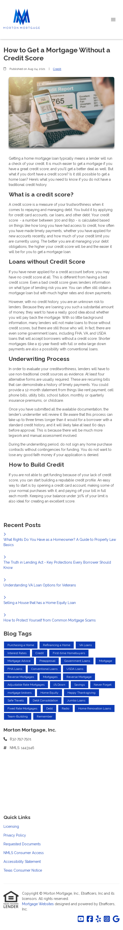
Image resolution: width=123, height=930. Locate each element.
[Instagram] (107, 919)
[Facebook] (90, 919)
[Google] (116, 919)
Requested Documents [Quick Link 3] (22, 844)
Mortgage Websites (38, 904)
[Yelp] (98, 919)
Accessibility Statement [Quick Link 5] (22, 862)
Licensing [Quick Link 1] (11, 826)
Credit (57, 69)
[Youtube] (81, 919)
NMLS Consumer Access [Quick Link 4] (24, 853)
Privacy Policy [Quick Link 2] (15, 835)
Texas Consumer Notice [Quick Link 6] (23, 870)
